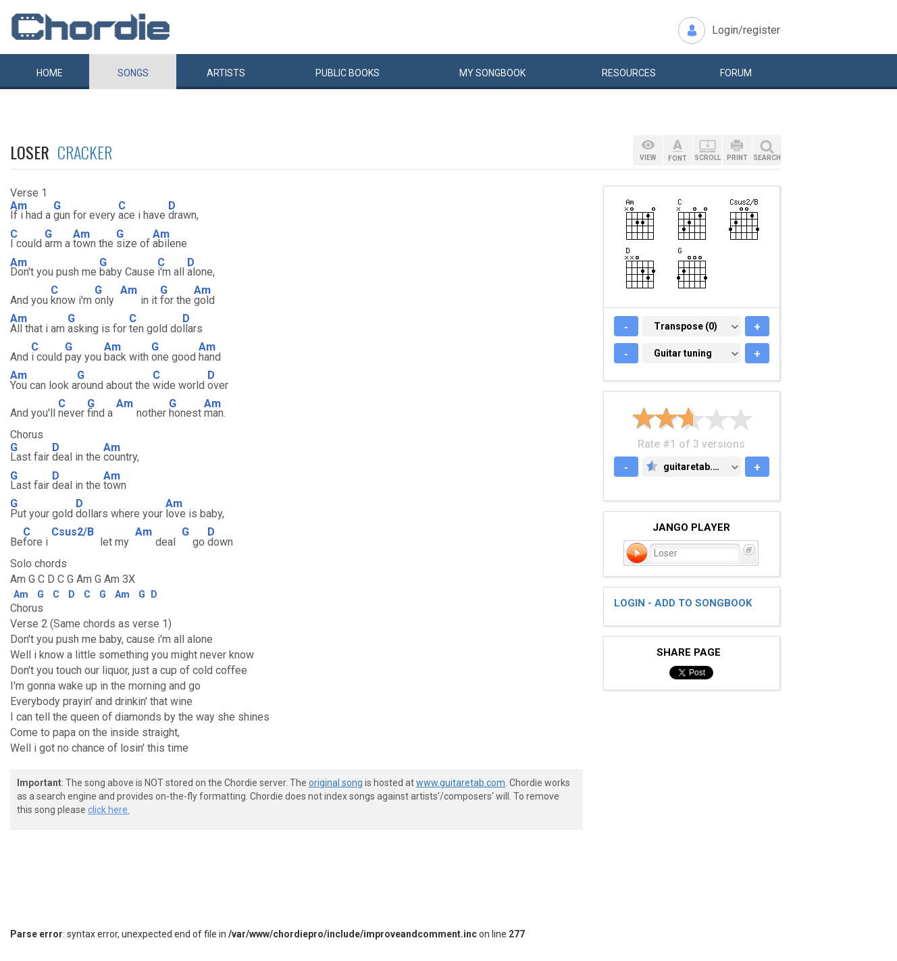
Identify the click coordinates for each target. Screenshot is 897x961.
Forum (736, 73)
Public (347, 73)
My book (492, 73)
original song (336, 782)
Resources (629, 73)
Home (49, 73)
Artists (226, 73)
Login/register (746, 30)
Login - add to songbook (683, 603)
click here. (109, 809)
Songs (133, 73)
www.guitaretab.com (460, 782)
